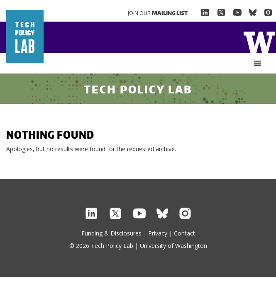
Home (259, 41)
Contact (184, 233)
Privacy (157, 233)
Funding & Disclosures (111, 233)
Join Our (158, 13)
